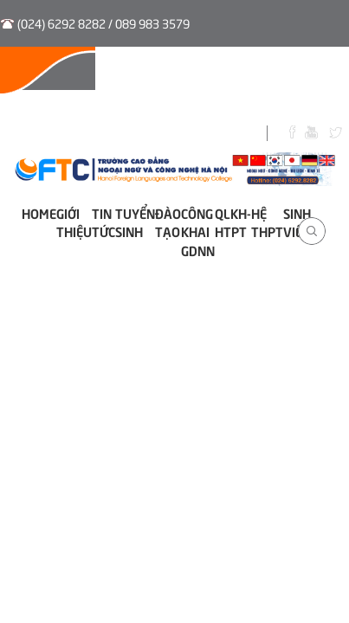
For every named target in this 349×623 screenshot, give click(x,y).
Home (39, 212)
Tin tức (103, 221)
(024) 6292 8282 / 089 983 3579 (103, 23)
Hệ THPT (267, 221)
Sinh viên (297, 221)
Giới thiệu (74, 221)
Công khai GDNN (198, 231)
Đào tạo (168, 221)
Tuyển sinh (135, 221)
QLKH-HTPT (233, 221)
